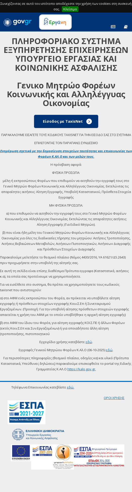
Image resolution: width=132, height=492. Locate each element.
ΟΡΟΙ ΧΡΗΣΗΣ (114, 398)
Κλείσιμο (70, 9)
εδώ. (70, 387)
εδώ (89, 342)
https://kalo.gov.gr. (81, 369)
